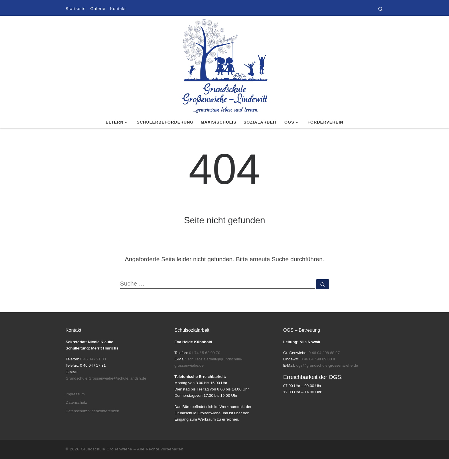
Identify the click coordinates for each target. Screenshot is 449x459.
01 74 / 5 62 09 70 (204, 353)
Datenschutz (76, 402)
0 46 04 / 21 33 (93, 359)
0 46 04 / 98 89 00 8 (318, 359)
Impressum (75, 394)
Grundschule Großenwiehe (106, 449)
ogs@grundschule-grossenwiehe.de (327, 365)
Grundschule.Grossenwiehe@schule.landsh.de (106, 378)
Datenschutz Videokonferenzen (92, 411)
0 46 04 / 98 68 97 (324, 353)
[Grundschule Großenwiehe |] (224, 65)
